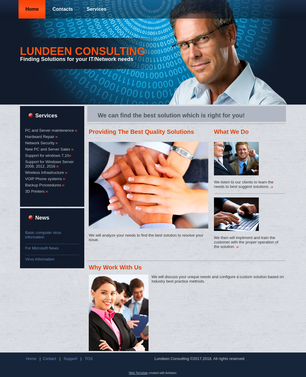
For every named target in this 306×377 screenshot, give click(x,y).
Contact (49, 358)
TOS (89, 358)
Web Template (138, 373)
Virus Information (39, 259)
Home (32, 9)
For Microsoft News (42, 248)
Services (96, 9)
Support (70, 358)
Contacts (62, 9)
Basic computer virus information (43, 234)
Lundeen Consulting (82, 51)
